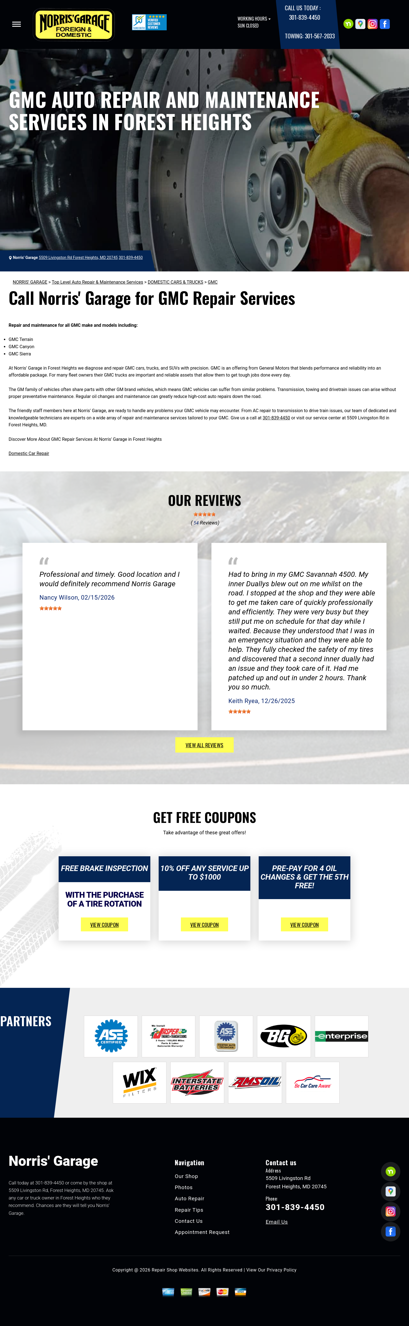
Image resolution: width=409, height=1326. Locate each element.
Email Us (277, 1221)
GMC (213, 282)
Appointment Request (202, 1232)
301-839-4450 (304, 17)
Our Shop (186, 1176)
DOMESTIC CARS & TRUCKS (175, 282)
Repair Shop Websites (175, 1270)
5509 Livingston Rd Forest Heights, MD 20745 (78, 257)
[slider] (204, 514)
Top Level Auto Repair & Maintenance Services (97, 282)
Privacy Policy (281, 1270)
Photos (184, 1187)
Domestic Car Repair (29, 453)
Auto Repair (190, 1198)
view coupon (104, 924)
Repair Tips (189, 1210)
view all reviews (204, 745)
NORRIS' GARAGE (30, 282)
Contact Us (189, 1221)
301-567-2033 (320, 35)
